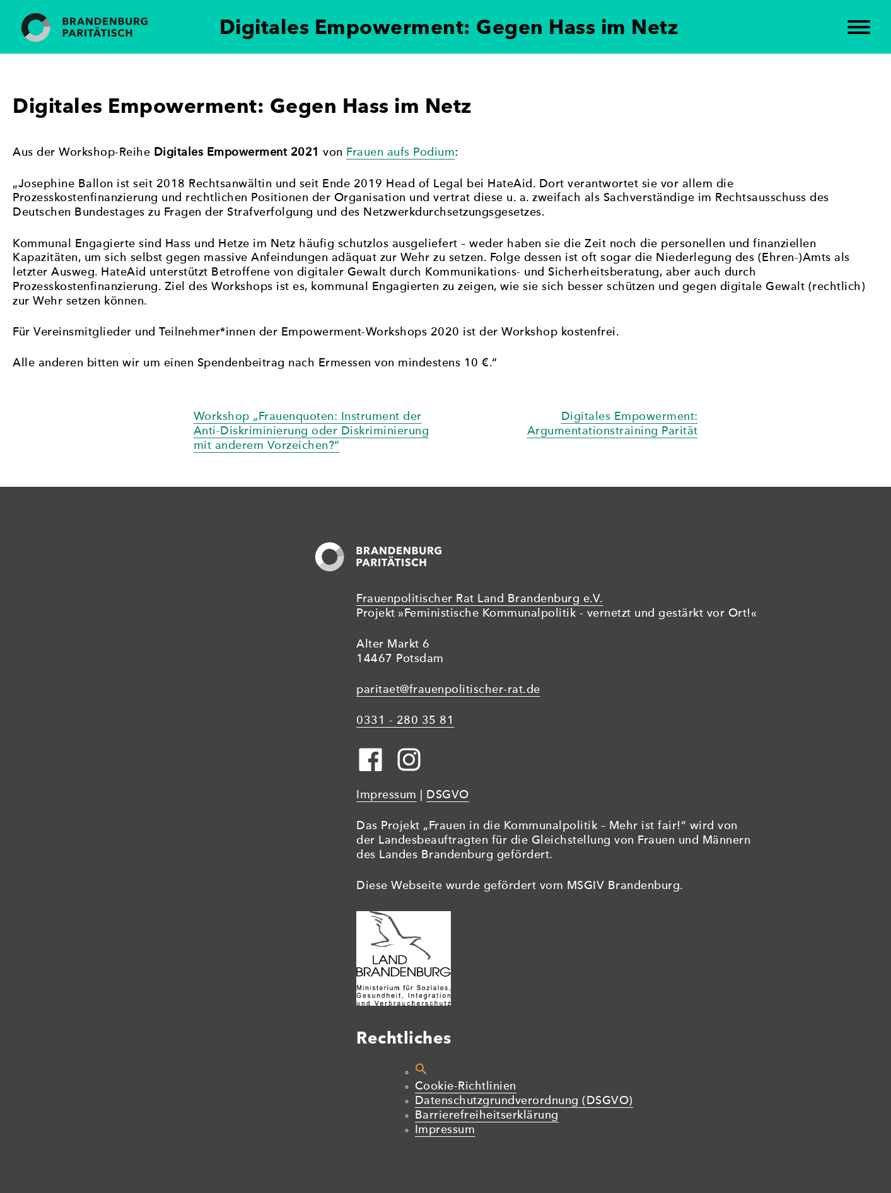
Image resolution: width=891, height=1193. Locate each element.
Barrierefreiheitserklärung (487, 1115)
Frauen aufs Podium (400, 153)
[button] (421, 1072)
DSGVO (447, 795)
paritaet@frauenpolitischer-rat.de (448, 690)
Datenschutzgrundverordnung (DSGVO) (524, 1101)
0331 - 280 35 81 (405, 721)
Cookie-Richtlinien (465, 1086)
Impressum (386, 795)
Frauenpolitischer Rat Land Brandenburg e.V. (479, 599)
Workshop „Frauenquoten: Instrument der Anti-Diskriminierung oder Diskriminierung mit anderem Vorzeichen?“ (311, 431)
